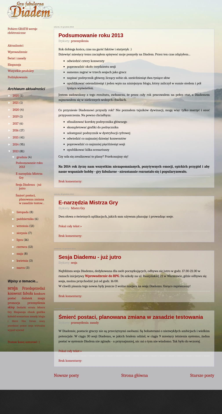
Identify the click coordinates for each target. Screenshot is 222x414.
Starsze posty (202, 375)
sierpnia (22, 233)
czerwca (22, 247)
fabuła (28, 293)
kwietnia (22, 261)
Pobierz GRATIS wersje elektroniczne (22, 31)
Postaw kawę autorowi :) (24, 342)
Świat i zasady (17, 58)
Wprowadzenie (17, 52)
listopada (22, 212)
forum (32, 321)
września (22, 226)
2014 (16, 144)
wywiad (20, 330)
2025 (16, 96)
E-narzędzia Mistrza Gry (88, 202)
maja (20, 254)
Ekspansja (14, 65)
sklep (11, 307)
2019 (16, 116)
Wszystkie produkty (21, 71)
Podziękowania (17, 77)
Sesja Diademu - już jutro (89, 257)
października (25, 219)
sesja (74, 263)
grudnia (22, 157)
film (24, 321)
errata (31, 307)
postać (12, 298)
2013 (16, 151)
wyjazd (11, 330)
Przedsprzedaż (33, 288)
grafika (41, 312)
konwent (15, 293)
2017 (16, 123)
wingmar (127, 405)
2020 (16, 110)
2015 (16, 137)
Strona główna (134, 375)
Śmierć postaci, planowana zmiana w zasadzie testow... (30, 199)
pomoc (23, 325)
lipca (20, 240)
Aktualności (16, 45)
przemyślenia (80, 41)
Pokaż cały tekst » (70, 226)
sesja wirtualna (36, 325)
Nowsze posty (66, 375)
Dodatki (21, 307)
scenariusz (22, 316)
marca (20, 268)
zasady (94, 323)
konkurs (39, 294)
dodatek (27, 298)
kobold (12, 316)
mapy (41, 298)
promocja (14, 303)
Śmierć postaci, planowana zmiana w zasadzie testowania (130, 317)
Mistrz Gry (78, 208)
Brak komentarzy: (70, 181)
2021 (16, 103)
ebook (31, 312)
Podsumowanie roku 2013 (90, 35)
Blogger (173, 405)
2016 (16, 130)
